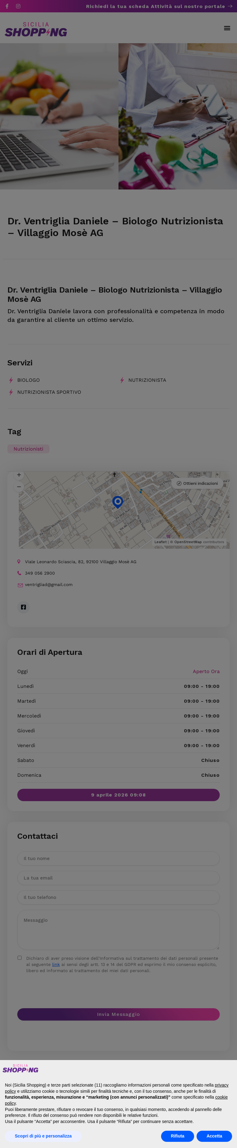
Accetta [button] (214, 1135)
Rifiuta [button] (178, 1135)
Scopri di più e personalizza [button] (43, 1135)
